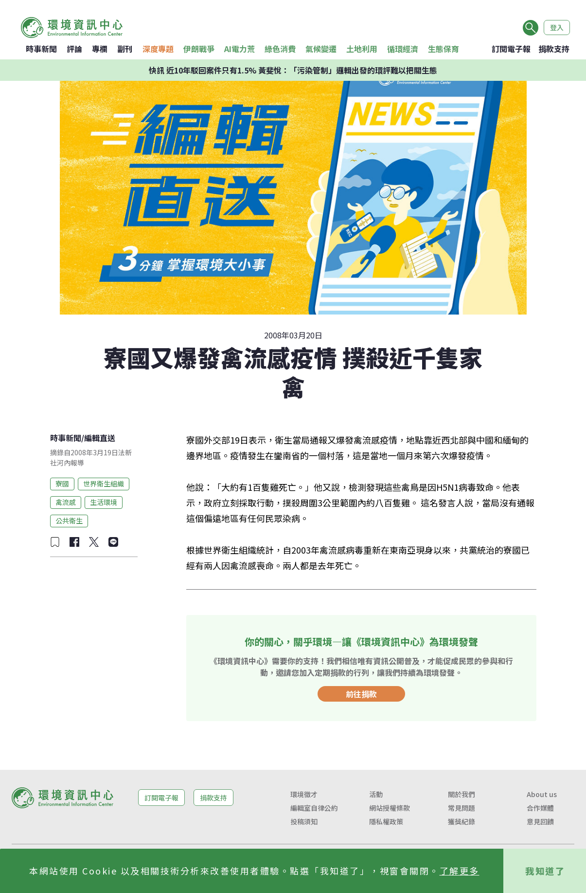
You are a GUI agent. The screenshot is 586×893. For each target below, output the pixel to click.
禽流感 (65, 502)
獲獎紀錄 (461, 821)
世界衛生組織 (103, 483)
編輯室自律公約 (314, 808)
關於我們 (461, 794)
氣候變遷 (321, 49)
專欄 (99, 49)
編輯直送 (99, 438)
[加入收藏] (55, 542)
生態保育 (443, 49)
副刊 (125, 49)
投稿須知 (304, 821)
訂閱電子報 (511, 49)
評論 (74, 49)
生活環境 (103, 502)
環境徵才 (304, 794)
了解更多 (459, 870)
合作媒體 (540, 808)
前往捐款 (361, 694)
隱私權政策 (386, 821)
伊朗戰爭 (198, 49)
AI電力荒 (239, 49)
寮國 (62, 483)
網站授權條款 (389, 808)
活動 (376, 794)
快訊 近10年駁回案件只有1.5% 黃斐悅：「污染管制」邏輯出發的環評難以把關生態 (293, 70)
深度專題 (158, 49)
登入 (557, 27)
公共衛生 (69, 520)
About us (542, 794)
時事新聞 (41, 49)
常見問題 (461, 808)
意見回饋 (540, 821)
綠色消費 (280, 49)
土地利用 (361, 49)
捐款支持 (553, 49)
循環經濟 (402, 49)
